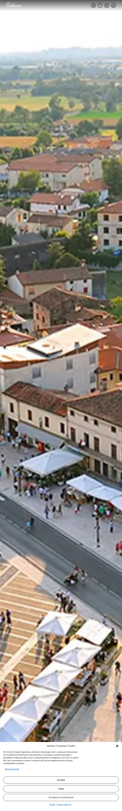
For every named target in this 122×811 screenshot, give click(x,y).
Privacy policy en (64, 804)
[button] (117, 745)
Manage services (12, 769)
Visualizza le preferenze (61, 797)
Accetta (61, 780)
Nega (61, 788)
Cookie (52, 804)
